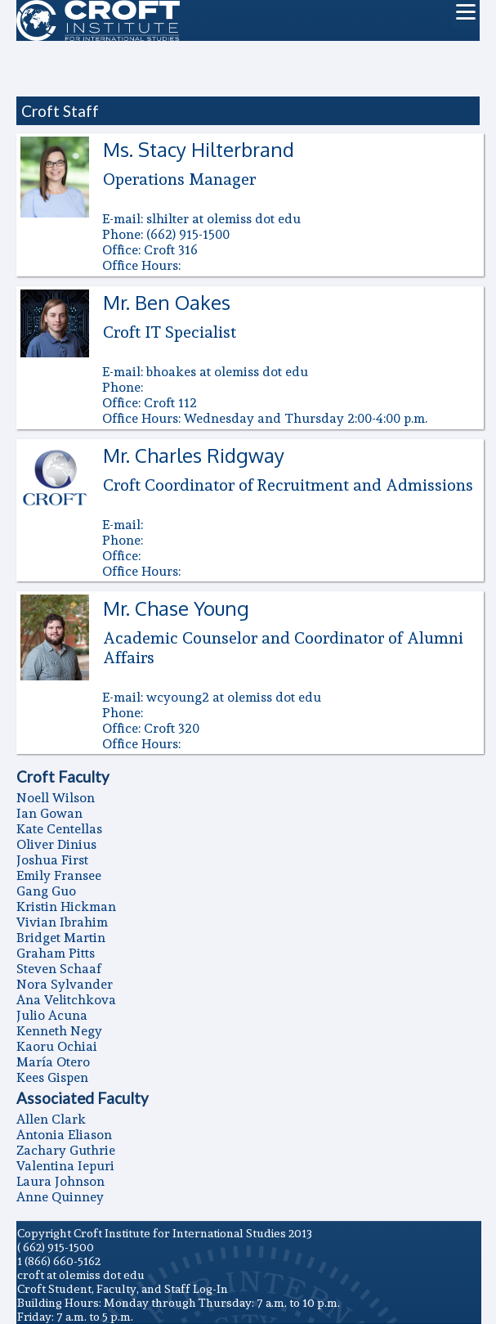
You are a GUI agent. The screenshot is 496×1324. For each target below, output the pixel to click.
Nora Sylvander (64, 984)
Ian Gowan (49, 813)
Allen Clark (51, 1119)
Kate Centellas (59, 829)
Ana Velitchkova (66, 1000)
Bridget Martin (60, 937)
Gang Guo (46, 891)
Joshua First (52, 860)
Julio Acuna (51, 1015)
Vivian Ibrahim (62, 922)
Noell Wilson (55, 798)
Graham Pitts (55, 953)
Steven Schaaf (58, 968)
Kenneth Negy (59, 1031)
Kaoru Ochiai (56, 1046)
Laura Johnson (60, 1181)
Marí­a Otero (53, 1062)
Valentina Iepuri (65, 1166)
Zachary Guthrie (65, 1150)
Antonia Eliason (64, 1134)
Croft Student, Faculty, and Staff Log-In (122, 1288)
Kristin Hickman (66, 906)
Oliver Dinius (56, 844)
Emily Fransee (58, 875)
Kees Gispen (52, 1077)
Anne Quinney (60, 1197)
